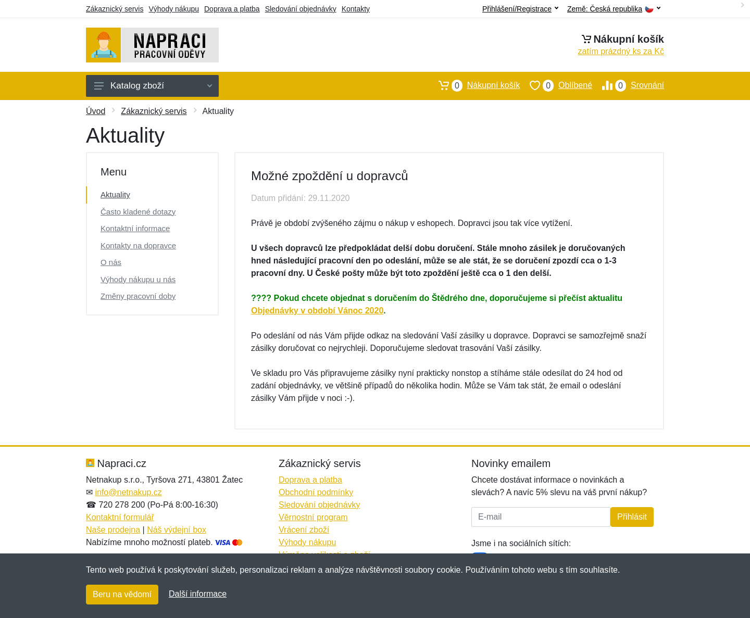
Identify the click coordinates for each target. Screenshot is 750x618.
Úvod (95, 111)
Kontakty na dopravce (138, 245)
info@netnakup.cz (128, 492)
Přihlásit (632, 516)
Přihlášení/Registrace (520, 8)
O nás (111, 262)
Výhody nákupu (173, 9)
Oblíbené (556, 85)
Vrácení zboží (304, 529)
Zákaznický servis (114, 9)
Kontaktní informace (135, 228)
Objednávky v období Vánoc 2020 (317, 310)
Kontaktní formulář (120, 517)
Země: (613, 9)
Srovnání (628, 85)
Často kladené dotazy (138, 211)
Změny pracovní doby (138, 296)
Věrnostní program (313, 517)
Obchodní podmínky (316, 492)
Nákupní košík (474, 85)
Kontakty (356, 9)
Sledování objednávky (300, 9)
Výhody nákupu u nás (138, 279)
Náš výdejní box (176, 529)
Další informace (198, 593)
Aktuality (115, 194)
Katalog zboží (153, 86)
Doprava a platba (232, 9)
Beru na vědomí (122, 594)
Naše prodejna (113, 529)
